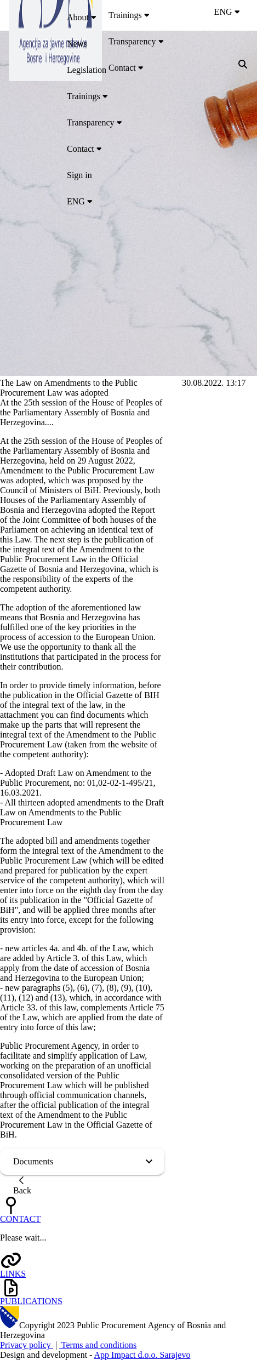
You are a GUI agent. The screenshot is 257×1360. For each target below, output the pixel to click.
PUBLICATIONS (31, 1301)
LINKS (13, 1273)
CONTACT (20, 1219)
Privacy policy (26, 1345)
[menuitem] (158, 17)
